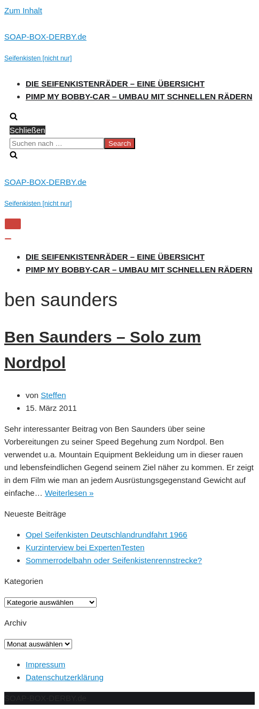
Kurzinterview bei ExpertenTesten (85, 547)
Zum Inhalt (23, 10)
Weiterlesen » (69, 492)
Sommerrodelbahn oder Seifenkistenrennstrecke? (114, 560)
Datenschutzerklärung (65, 677)
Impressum (45, 664)
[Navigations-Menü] (12, 224)
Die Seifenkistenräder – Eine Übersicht (115, 83)
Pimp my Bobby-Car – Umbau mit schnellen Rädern (139, 96)
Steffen (53, 395)
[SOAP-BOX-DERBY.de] (129, 47)
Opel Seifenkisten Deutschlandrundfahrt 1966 (106, 534)
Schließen (27, 130)
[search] (129, 143)
